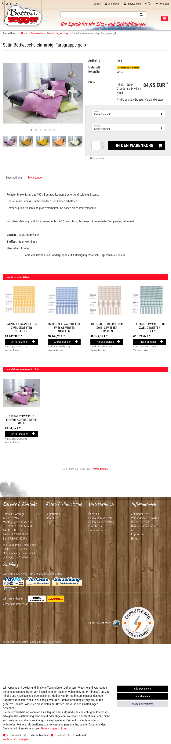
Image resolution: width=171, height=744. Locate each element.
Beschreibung (14, 177)
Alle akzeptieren (142, 688)
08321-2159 (11, 518)
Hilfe (134, 538)
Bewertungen (35, 177)
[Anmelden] (112, 4)
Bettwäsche (37, 33)
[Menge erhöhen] (102, 143)
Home (24, 33)
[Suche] (141, 15)
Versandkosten (153, 99)
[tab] (14, 177)
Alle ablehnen (142, 696)
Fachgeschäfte (97, 530)
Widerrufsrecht (140, 522)
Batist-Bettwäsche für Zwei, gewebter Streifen (21, 327)
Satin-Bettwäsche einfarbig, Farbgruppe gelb (21, 420)
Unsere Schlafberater (100, 518)
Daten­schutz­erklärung (54, 728)
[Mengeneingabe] (95, 145)
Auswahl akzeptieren (142, 703)
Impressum (138, 534)
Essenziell (15, 735)
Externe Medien (38, 735)
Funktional (79, 735)
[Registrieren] (132, 4)
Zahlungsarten (139, 514)
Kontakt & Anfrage (13, 514)
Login (49, 522)
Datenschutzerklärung (144, 526)
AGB (133, 530)
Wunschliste (97, 158)
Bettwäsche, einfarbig (58, 33)
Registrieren (53, 514)
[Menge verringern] (102, 148)
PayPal (60, 735)
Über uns (93, 514)
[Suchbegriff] (98, 15)
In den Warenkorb (139, 145)
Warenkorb (52, 518)
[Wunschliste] (148, 4)
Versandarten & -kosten (145, 518)
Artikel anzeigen (23, 341)
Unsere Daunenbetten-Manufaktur (101, 524)
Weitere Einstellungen (16, 739)
